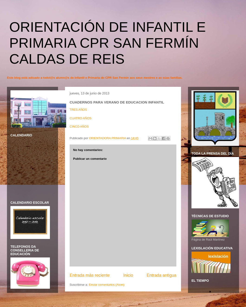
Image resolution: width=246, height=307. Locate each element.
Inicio (128, 275)
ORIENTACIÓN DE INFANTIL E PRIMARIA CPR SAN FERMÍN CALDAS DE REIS (107, 43)
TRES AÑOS (78, 109)
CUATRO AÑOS (80, 118)
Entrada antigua (161, 275)
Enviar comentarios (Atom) (106, 284)
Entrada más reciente (90, 275)
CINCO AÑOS (79, 126)
